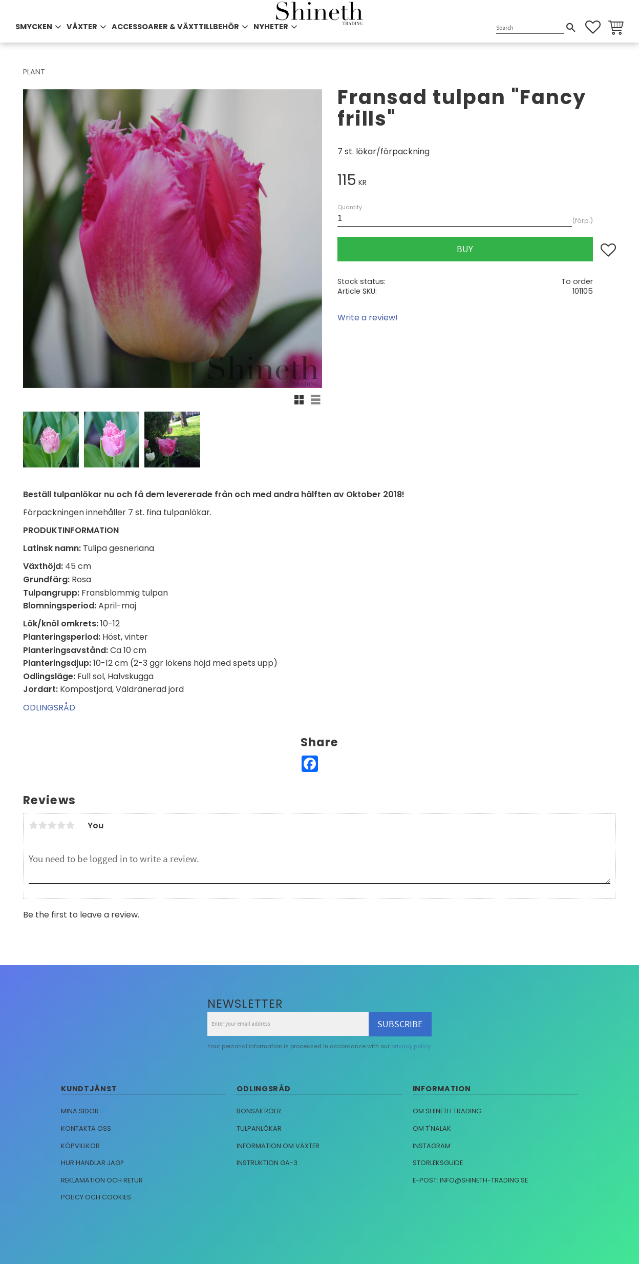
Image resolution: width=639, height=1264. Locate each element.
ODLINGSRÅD (49, 707)
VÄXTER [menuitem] (82, 27)
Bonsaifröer (259, 1111)
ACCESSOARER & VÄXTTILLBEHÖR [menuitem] (175, 27)
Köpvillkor (80, 1145)
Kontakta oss (86, 1128)
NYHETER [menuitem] (270, 27)
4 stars (61, 825)
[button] (593, 27)
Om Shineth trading (447, 1111)
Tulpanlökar (259, 1128)
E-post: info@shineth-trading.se (470, 1180)
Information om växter (278, 1145)
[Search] (571, 27)
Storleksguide (438, 1162)
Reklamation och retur (102, 1180)
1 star (33, 825)
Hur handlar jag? (92, 1162)
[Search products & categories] (530, 28)
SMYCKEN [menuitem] (33, 27)
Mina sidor (80, 1111)
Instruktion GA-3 (267, 1162)
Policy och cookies (96, 1197)
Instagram (432, 1145)
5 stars (70, 825)
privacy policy (411, 1046)
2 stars (42, 825)
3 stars (51, 825)
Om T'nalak (432, 1128)
